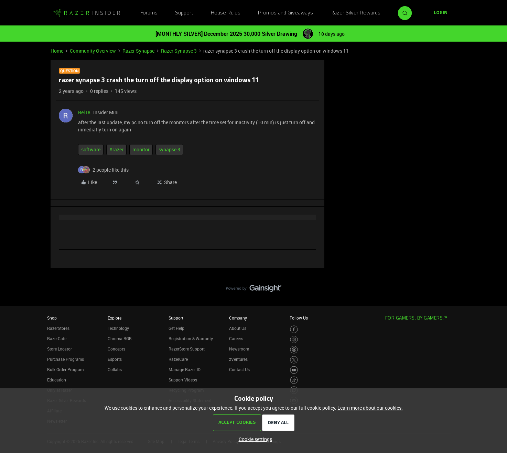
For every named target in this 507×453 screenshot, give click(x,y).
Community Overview (93, 50)
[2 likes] (111, 169)
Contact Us (239, 369)
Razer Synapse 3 (179, 50)
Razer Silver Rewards (355, 13)
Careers (236, 338)
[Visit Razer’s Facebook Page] (294, 329)
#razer (116, 149)
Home (57, 50)
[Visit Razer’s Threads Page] (294, 349)
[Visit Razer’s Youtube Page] (294, 370)
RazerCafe (56, 338)
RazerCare (178, 359)
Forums (149, 13)
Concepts (116, 349)
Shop (52, 318)
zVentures (238, 359)
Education (56, 379)
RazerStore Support (187, 349)
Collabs (115, 369)
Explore (114, 318)
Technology (118, 328)
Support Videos (183, 379)
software (90, 149)
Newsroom (239, 349)
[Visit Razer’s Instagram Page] (294, 339)
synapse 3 (169, 149)
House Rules (225, 13)
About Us (237, 328)
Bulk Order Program (65, 369)
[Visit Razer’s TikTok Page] (294, 380)
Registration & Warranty (191, 338)
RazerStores (58, 328)
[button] (440, 13)
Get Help (176, 328)
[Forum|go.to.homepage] (87, 13)
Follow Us (299, 318)
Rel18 (84, 112)
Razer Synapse (138, 50)
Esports (115, 359)
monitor (141, 149)
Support (184, 13)
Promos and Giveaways (285, 13)
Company (238, 318)
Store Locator (59, 349)
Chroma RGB (120, 338)
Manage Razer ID (185, 369)
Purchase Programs (65, 359)
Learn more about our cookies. (370, 408)
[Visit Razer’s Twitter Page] (294, 360)
